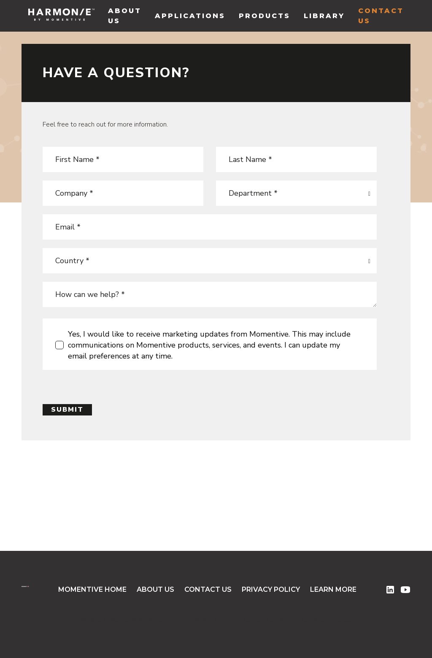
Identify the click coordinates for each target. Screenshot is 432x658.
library (324, 16)
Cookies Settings (326, 619)
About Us (124, 16)
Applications (190, 16)
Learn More (333, 589)
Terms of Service (267, 619)
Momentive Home (92, 589)
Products (264, 16)
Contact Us (381, 16)
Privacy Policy (271, 589)
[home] (61, 16)
